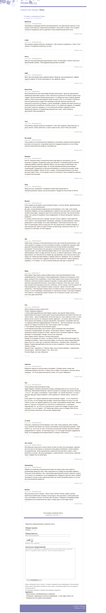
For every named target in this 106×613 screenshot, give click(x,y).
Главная (23, 10)
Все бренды (33, 10)
